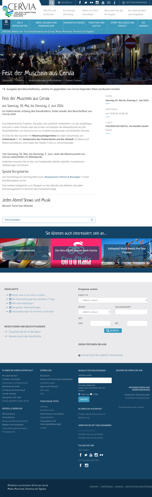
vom (80, 323)
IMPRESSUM (107, 487)
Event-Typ (83, 295)
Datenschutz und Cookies (52, 414)
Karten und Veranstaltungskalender (56, 379)
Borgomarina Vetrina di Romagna (62, 177)
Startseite (7, 80)
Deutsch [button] (66, 2)
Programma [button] (12, 219)
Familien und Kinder (11, 379)
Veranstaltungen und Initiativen (45, 80)
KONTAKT (94, 487)
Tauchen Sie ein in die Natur (25, 331)
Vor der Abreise (9, 393)
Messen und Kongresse (12, 424)
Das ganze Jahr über (11, 397)
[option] (25, 253)
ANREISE (119, 487)
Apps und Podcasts (49, 386)
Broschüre (45, 375)
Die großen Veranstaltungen (26, 307)
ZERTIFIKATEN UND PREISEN (138, 487)
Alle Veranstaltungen (21, 303)
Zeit (80, 318)
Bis (116, 323)
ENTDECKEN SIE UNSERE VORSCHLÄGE (102, 355)
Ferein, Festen (73, 80)
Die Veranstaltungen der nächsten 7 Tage (32, 299)
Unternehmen (8, 417)
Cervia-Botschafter (87, 430)
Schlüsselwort (123, 307)
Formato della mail (95, 388)
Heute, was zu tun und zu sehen (27, 295)
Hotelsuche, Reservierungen (137, 394)
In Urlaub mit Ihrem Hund (13, 390)
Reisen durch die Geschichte (25, 336)
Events (20, 80)
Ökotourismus (8, 414)
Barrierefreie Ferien (11, 386)
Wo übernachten (9, 375)
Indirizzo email (84, 375)
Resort (81, 307)
